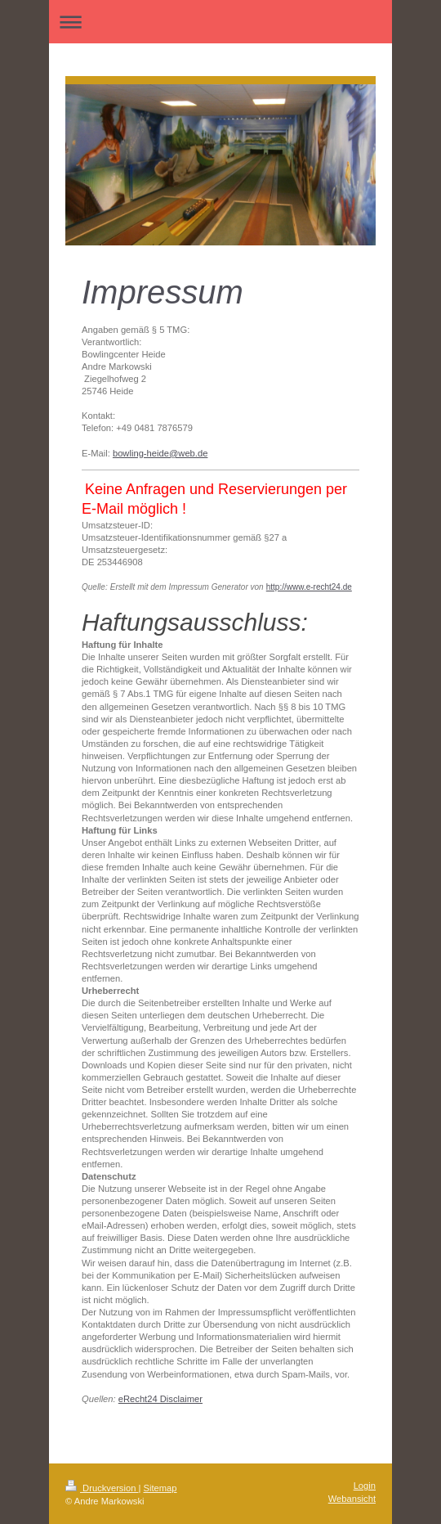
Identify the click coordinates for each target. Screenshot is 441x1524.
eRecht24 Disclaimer (160, 1399)
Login (365, 1485)
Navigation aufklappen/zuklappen (220, 21)
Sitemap (160, 1488)
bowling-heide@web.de (160, 453)
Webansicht (352, 1499)
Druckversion (102, 1488)
